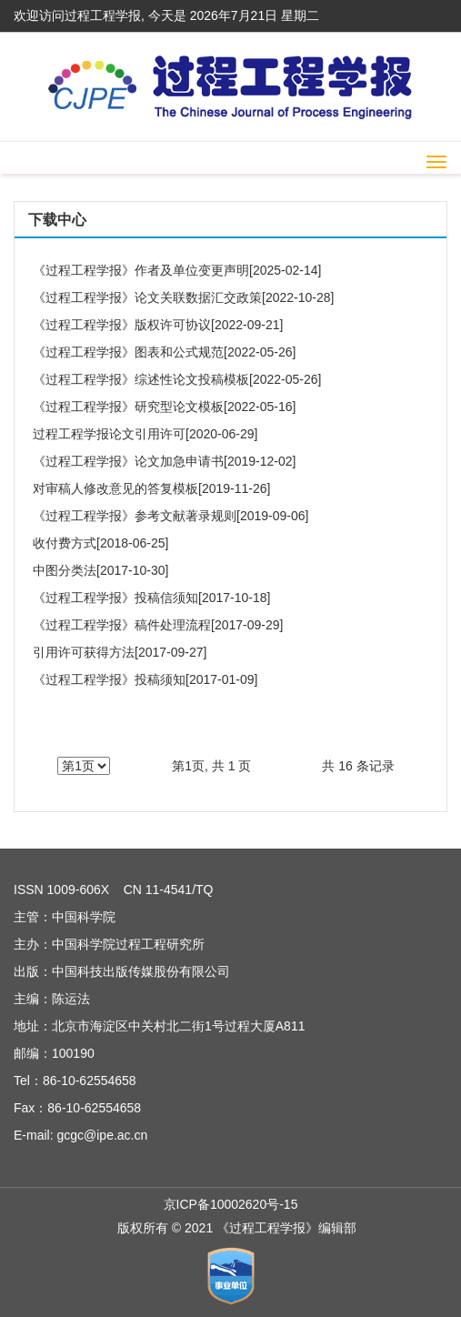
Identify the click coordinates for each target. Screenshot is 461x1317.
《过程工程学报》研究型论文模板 (128, 406)
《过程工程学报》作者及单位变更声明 (141, 270)
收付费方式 (64, 543)
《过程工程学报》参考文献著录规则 (134, 515)
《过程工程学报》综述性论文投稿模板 (141, 379)
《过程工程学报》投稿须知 (109, 679)
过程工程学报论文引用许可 (109, 434)
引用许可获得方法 (84, 652)
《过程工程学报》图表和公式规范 (128, 352)
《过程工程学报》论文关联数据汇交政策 (147, 297)
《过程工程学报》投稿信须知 (115, 597)
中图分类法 (64, 570)
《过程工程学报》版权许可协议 (122, 324)
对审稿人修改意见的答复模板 (115, 488)
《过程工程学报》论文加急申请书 (128, 461)
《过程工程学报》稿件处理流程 (122, 625)
